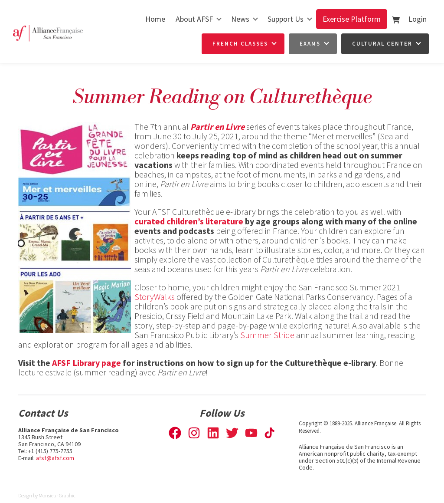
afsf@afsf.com (55, 458)
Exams (310, 43)
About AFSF (194, 19)
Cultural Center (382, 43)
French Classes (240, 43)
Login (417, 19)
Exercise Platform (352, 19)
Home (155, 19)
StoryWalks (154, 296)
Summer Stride (267, 334)
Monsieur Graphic (57, 495)
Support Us (286, 19)
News (240, 19)
